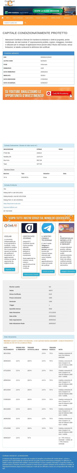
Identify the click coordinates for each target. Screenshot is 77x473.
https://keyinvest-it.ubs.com (12, 203)
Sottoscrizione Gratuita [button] (31, 274)
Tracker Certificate (42, 18)
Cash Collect (29, 18)
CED (8, 18)
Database (67, 18)
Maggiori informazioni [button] (68, 271)
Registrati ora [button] (10, 269)
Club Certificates (18, 18)
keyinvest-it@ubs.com (10, 207)
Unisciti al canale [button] (48, 271)
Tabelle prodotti (56, 18)
